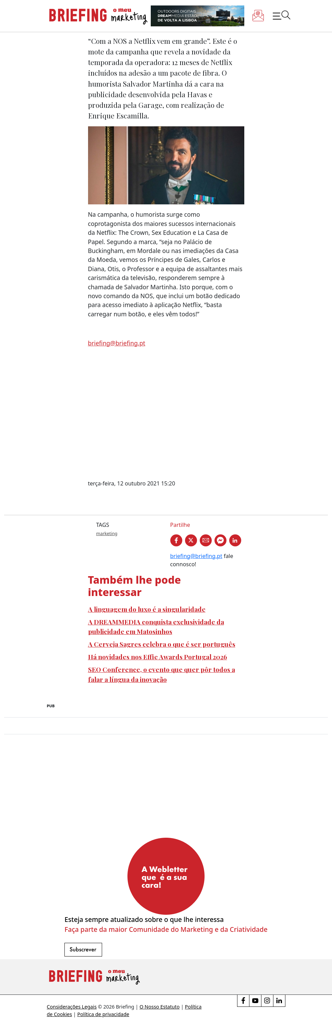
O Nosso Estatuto (159, 1006)
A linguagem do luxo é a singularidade (147, 609)
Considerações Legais (72, 1006)
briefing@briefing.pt (116, 343)
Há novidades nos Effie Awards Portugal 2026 (157, 656)
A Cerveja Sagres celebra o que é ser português (161, 643)
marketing (107, 533)
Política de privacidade (103, 1014)
